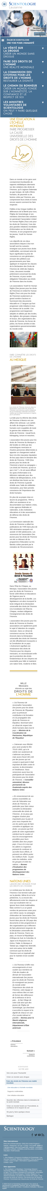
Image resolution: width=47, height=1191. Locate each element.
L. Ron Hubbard (8, 1157)
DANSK (6, 1145)
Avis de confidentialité (32, 1185)
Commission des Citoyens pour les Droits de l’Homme (26, 1179)
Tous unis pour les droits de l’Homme (23, 1176)
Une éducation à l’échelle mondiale (20, 1087)
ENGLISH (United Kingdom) (30, 1143)
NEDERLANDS (9, 1147)
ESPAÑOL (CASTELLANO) (25, 1149)
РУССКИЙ (32, 1145)
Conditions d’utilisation (29, 1187)
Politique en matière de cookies (12, 1187)
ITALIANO (7, 1151)
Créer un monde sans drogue (18, 1077)
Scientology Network (30, 1169)
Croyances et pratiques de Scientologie (26, 1157)
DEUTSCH (18, 1147)
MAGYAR (25, 1147)
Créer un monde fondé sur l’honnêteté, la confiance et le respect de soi (22, 1107)
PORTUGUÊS (15, 1151)
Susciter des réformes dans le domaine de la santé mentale (23, 1101)
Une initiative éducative (15, 1095)
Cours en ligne (13, 1160)
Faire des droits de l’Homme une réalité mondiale (21, 1082)
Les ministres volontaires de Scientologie (22, 1172)
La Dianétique (19, 1169)
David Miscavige (22, 1170)
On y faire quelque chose (18, 1112)
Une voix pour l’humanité (16, 1073)
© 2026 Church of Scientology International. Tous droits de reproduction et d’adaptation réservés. (20, 1184)
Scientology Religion (10, 1170)
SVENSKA (38, 1147)
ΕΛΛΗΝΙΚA (38, 1149)
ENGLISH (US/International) (12, 1143)
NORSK (31, 1147)
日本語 (26, 1145)
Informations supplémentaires (29, 1160)
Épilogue (10, 1116)
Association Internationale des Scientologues (23, 1173)
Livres (6, 1160)
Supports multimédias (15, 1091)
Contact (6, 1162)
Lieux (11, 1162)
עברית (20, 1146)
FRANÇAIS (13, 1145)
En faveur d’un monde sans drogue (27, 1175)
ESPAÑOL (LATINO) (10, 1149)
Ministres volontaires (23, 1159)
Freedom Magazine (31, 1174)
